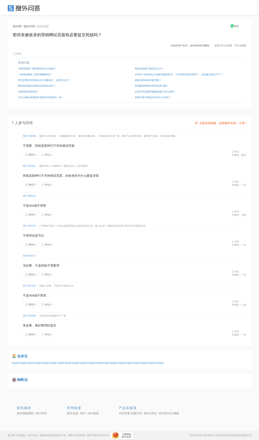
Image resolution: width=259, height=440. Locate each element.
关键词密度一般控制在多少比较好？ (37, 68)
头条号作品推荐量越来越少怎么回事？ (155, 91)
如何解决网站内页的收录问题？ (152, 85)
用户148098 (29, 136)
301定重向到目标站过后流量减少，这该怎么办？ (44, 80)
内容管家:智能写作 (130, 413)
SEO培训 (41, 413)
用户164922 (29, 166)
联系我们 (21, 435)
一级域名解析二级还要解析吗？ (35, 74)
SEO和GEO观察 (168, 413)
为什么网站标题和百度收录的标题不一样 (40, 97)
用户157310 (29, 285)
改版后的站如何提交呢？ (148, 80)
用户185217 (29, 255)
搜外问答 (29, 26)
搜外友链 (72, 413)
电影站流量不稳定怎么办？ (149, 68)
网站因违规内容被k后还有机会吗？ (37, 85)
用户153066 (29, 315)
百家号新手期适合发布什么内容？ (153, 97)
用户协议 (33, 435)
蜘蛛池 (22, 380)
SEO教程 (93, 413)
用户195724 (29, 225)
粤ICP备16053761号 (98, 435)
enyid (15, 363)
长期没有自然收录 (27, 91)
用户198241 (29, 195)
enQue (159, 363)
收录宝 (22, 356)
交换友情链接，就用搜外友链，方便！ (220, 123)
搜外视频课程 (25, 413)
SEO (25, 8)
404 (31, 205)
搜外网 (17, 26)
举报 (17, 53)
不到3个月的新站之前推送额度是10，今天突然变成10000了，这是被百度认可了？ (179, 74)
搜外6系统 (150, 413)
